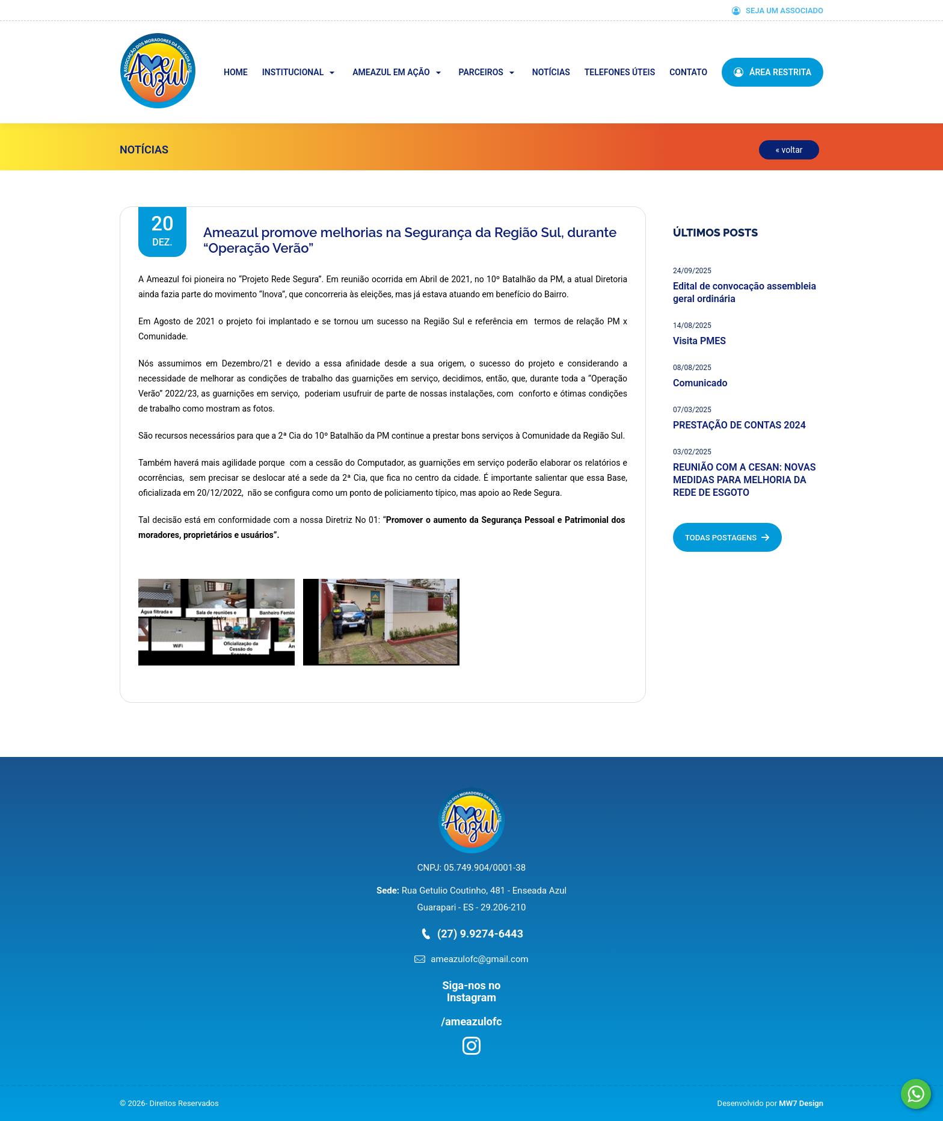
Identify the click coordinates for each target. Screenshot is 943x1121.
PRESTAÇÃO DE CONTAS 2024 (739, 425)
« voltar (788, 150)
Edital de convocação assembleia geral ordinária (744, 292)
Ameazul (194, 41)
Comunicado (700, 383)
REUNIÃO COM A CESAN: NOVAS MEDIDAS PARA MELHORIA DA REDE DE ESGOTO (744, 480)
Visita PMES (699, 341)
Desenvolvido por (770, 1103)
